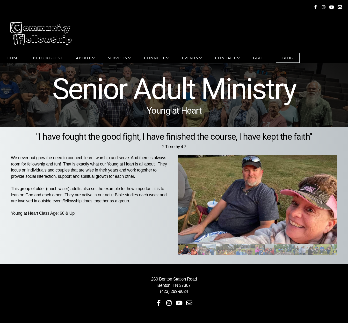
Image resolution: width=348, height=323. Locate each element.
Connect (156, 57)
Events (192, 57)
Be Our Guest (48, 57)
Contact (227, 57)
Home (13, 57)
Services (119, 57)
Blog (288, 57)
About (85, 57)
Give (258, 57)
